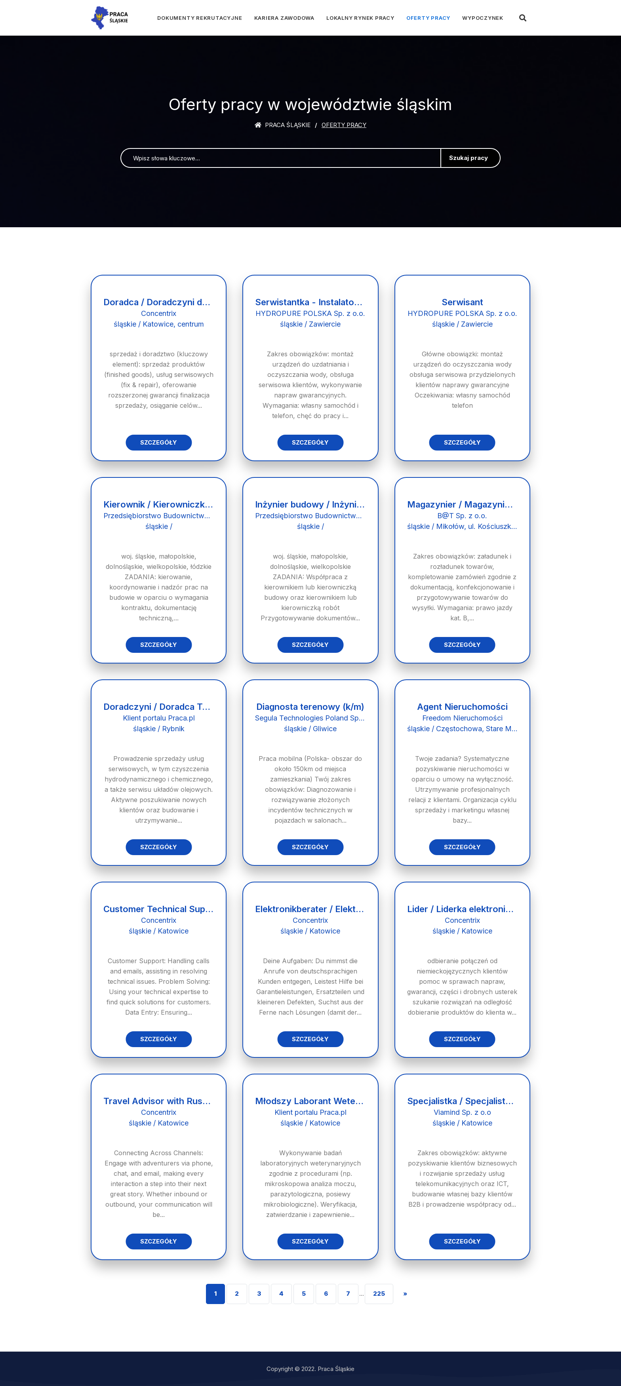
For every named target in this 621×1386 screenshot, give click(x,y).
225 (379, 1293)
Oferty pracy (428, 18)
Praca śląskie (282, 125)
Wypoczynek (482, 18)
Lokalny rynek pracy (360, 18)
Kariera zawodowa (284, 18)
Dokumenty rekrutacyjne (199, 18)
